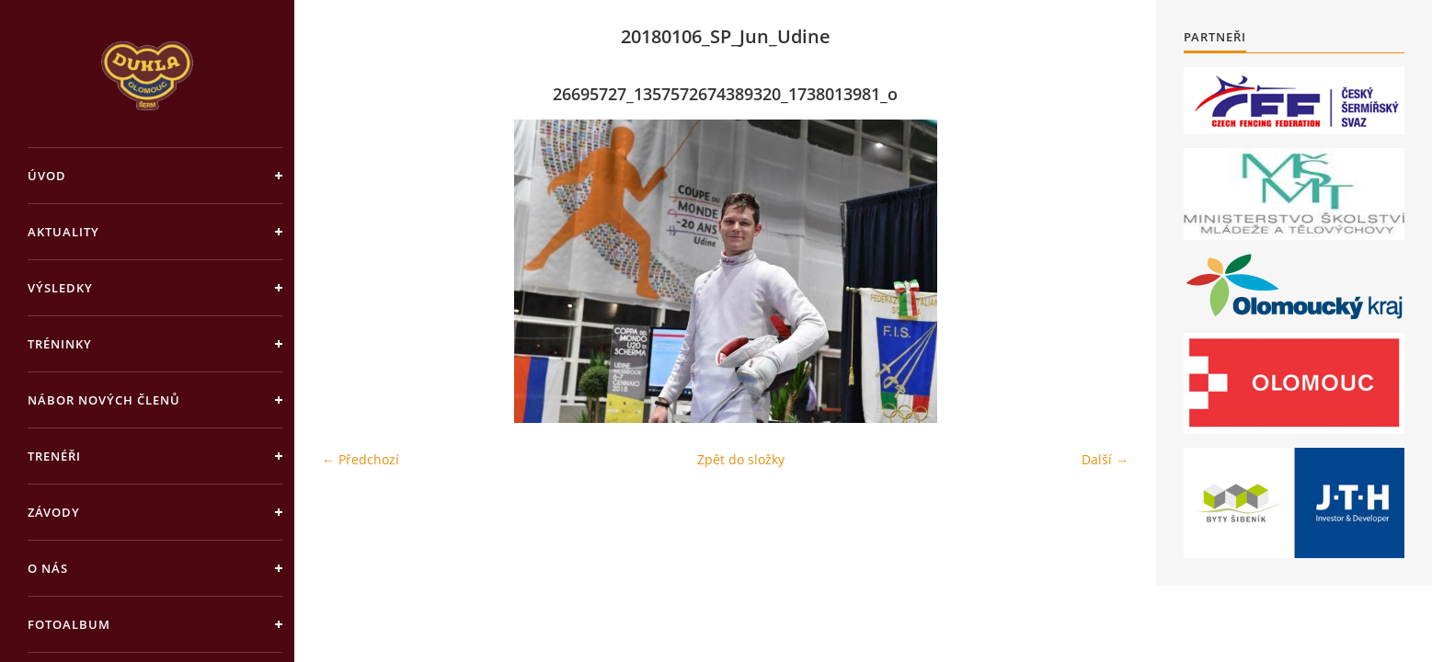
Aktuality (63, 231)
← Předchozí (360, 459)
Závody (54, 512)
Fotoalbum (69, 624)
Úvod (47, 175)
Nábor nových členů (104, 400)
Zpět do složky (741, 459)
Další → (1105, 459)
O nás (48, 568)
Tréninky (60, 344)
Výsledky (60, 288)
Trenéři (54, 456)
